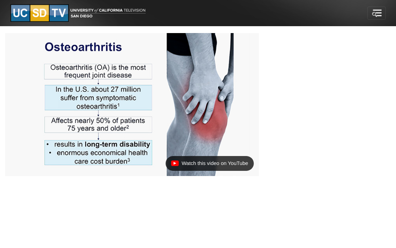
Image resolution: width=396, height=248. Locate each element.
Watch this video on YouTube (209, 165)
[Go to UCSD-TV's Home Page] (79, 13)
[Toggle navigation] (376, 13)
